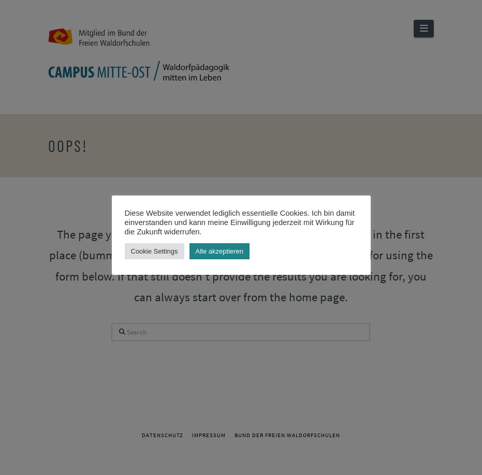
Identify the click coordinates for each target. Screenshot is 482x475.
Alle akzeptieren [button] (220, 251)
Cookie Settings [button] (154, 251)
